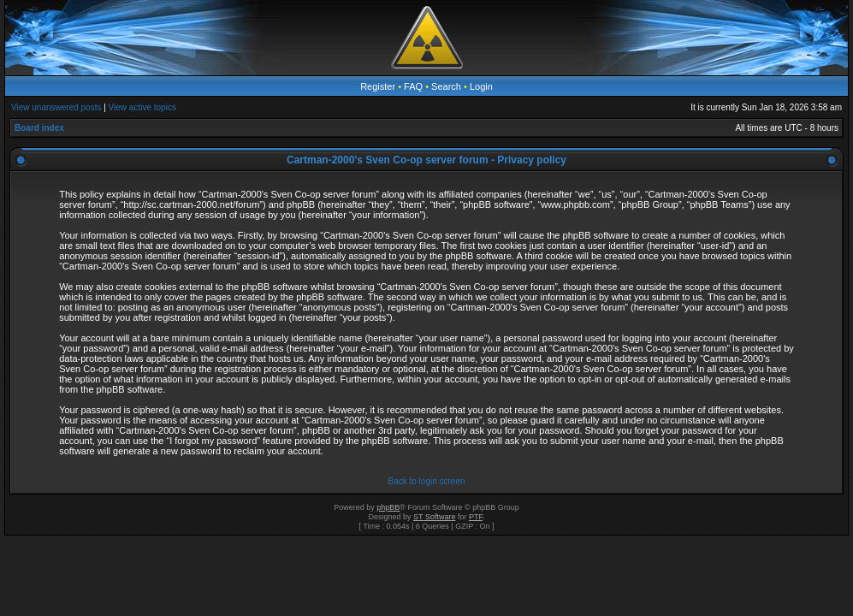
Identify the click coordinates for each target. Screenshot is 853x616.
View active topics (142, 107)
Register (377, 86)
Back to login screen (426, 481)
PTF (476, 516)
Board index (39, 128)
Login (481, 86)
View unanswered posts (56, 107)
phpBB (388, 507)
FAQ (413, 86)
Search (446, 86)
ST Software (434, 516)
